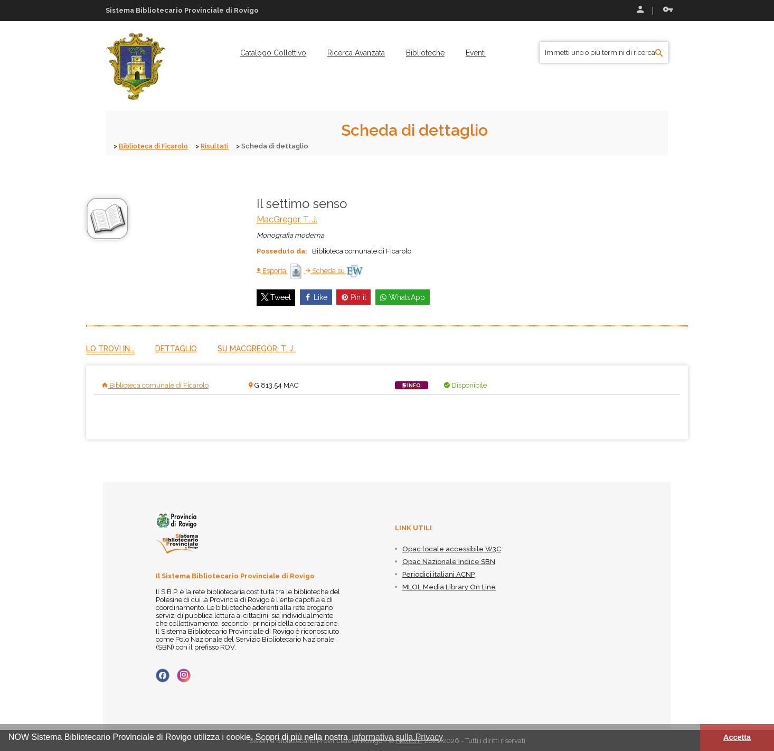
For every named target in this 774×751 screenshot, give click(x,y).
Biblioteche (425, 53)
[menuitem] (273, 53)
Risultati (218, 146)
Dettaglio (176, 348)
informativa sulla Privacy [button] (397, 737)
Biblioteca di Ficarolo (155, 146)
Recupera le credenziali (668, 9)
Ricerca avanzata (356, 53)
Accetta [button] (737, 737)
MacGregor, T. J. (287, 219)
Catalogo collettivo (273, 53)
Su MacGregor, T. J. (256, 348)
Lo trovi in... (110, 348)
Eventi (476, 53)
